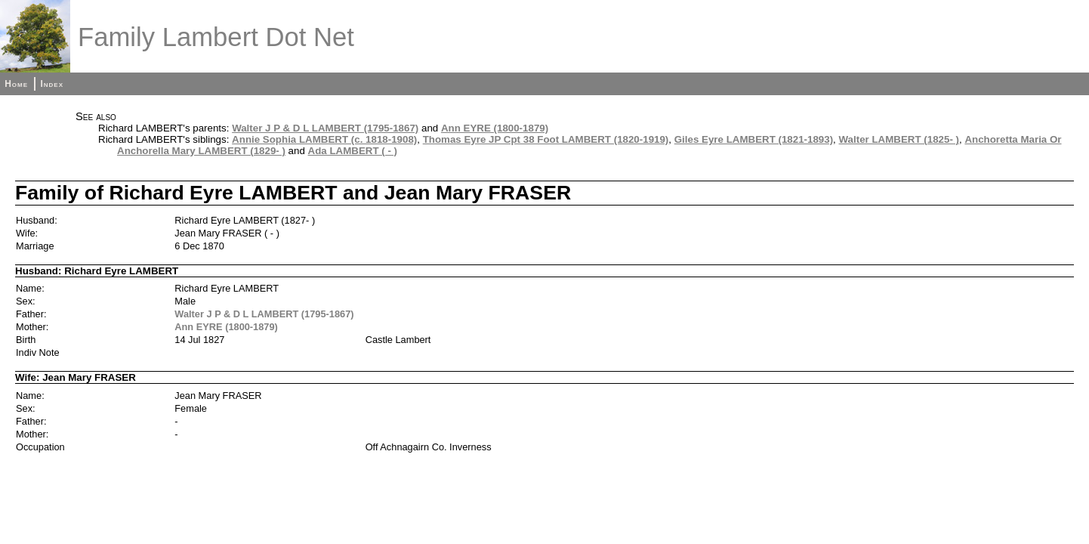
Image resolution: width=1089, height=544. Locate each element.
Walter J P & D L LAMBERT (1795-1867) (325, 128)
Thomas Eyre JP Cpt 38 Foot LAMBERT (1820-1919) (546, 139)
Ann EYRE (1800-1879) (494, 128)
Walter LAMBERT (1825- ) (899, 139)
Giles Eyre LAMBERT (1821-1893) (753, 139)
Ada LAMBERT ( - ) (352, 150)
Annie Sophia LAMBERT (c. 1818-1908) (324, 139)
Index (51, 84)
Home (16, 84)
